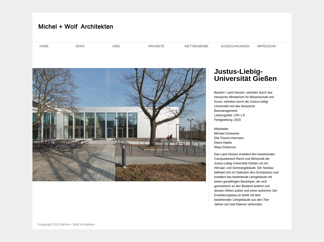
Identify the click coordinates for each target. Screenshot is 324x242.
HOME (44, 46)
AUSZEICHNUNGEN (235, 46)
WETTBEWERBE (196, 46)
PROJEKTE (156, 46)
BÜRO (80, 46)
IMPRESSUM (266, 46)
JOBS (116, 46)
